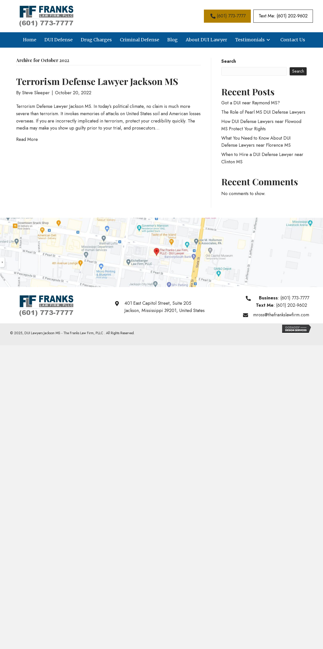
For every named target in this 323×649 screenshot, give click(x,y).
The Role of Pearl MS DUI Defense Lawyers (263, 112)
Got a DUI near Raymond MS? (250, 103)
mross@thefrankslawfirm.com (281, 315)
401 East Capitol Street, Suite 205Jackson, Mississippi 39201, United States (164, 307)
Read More (27, 139)
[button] (227, 16)
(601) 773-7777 (294, 298)
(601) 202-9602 (291, 305)
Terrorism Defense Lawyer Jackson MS (97, 81)
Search (228, 61)
